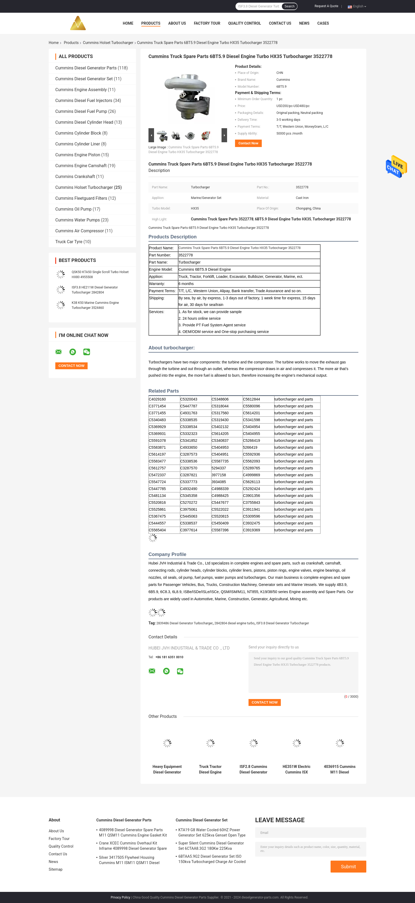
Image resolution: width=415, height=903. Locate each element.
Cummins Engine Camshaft (81, 165)
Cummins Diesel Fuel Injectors (83, 100)
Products (150, 23)
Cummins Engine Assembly (81, 89)
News (304, 23)
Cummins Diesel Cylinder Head (84, 122)
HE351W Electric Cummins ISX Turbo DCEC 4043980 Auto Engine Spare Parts (296, 769)
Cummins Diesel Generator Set (84, 78)
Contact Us (280, 23)
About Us (177, 23)
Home (128, 23)
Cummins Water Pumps (77, 220)
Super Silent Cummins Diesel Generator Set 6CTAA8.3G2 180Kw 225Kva (211, 846)
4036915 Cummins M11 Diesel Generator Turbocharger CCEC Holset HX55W (340, 769)
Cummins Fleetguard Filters (81, 198)
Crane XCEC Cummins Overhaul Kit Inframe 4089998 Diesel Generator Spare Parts (133, 846)
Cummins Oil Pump (73, 209)
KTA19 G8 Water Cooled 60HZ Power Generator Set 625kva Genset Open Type (212, 832)
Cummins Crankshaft (75, 176)
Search (290, 6)
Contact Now (248, 143)
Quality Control (244, 23)
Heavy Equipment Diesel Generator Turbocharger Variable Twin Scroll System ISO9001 (167, 769)
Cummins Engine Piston (77, 154)
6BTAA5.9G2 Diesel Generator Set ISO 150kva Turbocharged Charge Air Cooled (212, 859)
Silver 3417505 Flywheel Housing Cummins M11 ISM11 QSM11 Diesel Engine (129, 860)
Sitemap (55, 869)
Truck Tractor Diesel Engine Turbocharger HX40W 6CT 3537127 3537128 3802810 (210, 769)
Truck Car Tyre (68, 241)
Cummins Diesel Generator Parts (86, 67)
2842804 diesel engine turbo (234, 623)
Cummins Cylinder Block (78, 133)
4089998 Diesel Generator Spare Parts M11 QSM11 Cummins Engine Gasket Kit (133, 832)
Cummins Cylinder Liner (77, 143)
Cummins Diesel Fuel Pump (81, 111)
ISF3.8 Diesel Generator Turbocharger (282, 623)
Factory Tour (207, 23)
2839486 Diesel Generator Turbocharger (184, 623)
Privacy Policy (120, 897)
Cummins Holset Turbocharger (108, 43)
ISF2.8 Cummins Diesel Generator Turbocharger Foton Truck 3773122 (253, 769)
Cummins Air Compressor (79, 230)
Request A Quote (326, 6)
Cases (323, 23)
